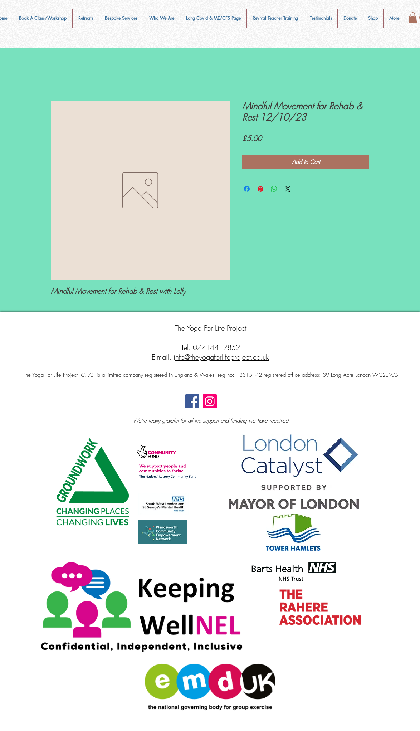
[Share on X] (287, 189)
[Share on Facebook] (247, 189)
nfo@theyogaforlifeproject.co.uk (222, 357)
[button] (161, 18)
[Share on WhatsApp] (274, 189)
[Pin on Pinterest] (260, 189)
